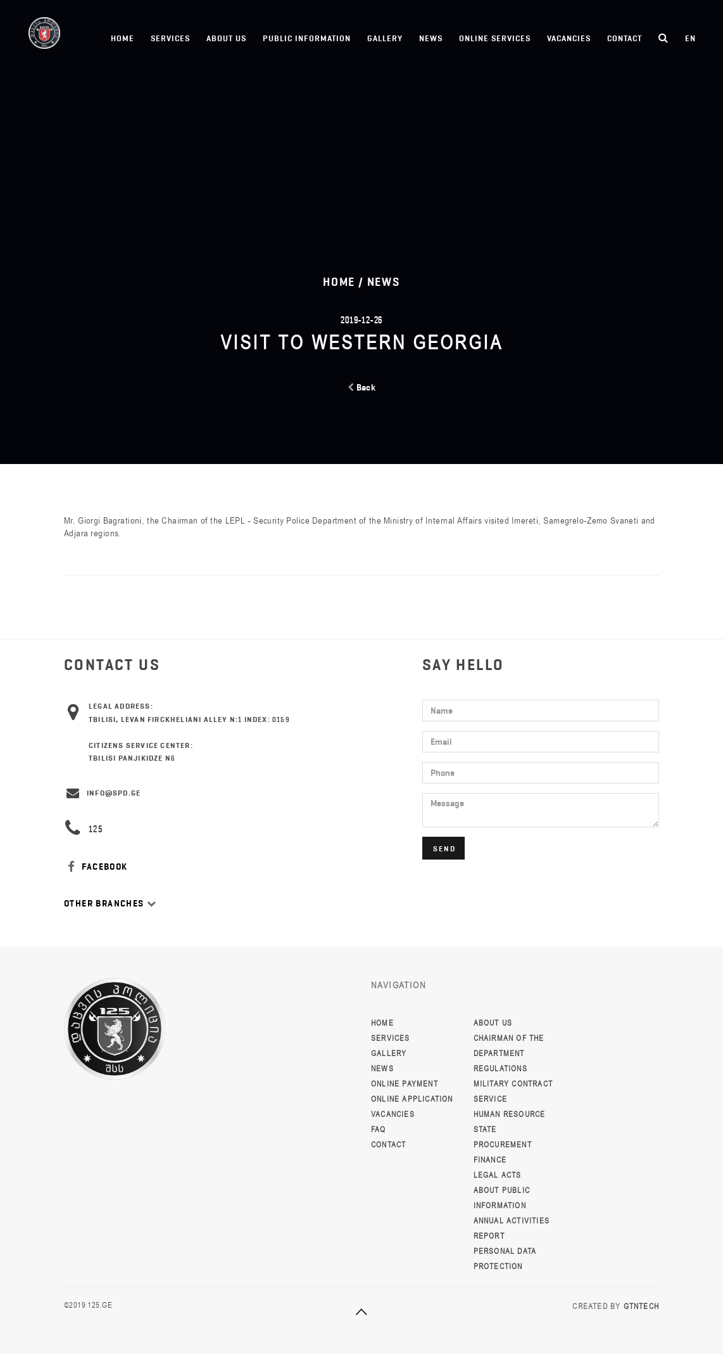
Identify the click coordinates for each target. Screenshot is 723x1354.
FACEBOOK (96, 866)
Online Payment (404, 1084)
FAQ (378, 1130)
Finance (490, 1160)
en (690, 38)
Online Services (495, 38)
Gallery (385, 38)
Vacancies (569, 38)
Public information (307, 38)
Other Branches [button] (110, 903)
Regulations (500, 1069)
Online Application (412, 1099)
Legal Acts (498, 1175)
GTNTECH (641, 1306)
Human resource (510, 1114)
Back (362, 387)
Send (444, 848)
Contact (624, 38)
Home (122, 38)
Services (170, 38)
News (431, 38)
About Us (226, 38)
